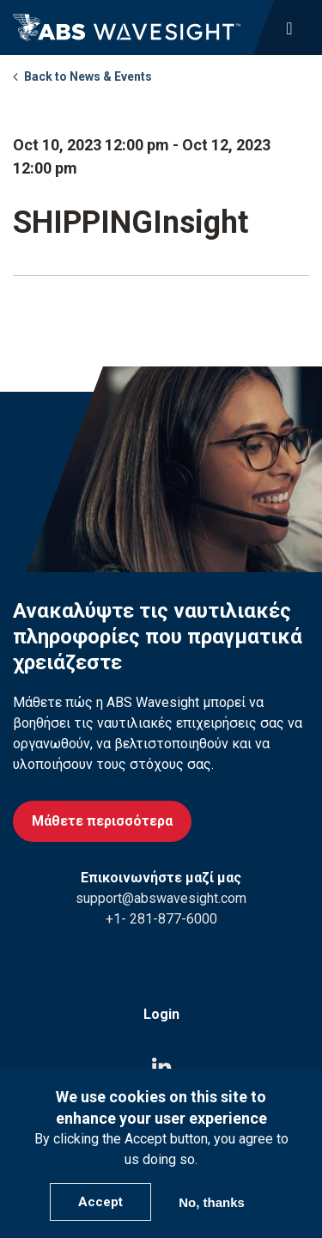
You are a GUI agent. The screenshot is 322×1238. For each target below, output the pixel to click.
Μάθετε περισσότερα (102, 821)
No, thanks (212, 1202)
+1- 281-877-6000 (161, 919)
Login (161, 1014)
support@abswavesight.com (161, 898)
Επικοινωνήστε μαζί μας (161, 877)
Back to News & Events (88, 76)
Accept (100, 1202)
